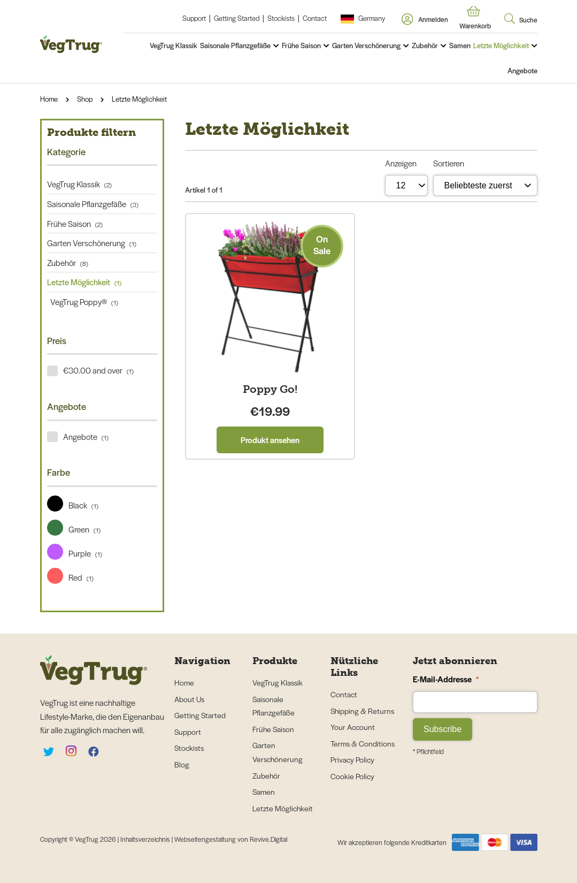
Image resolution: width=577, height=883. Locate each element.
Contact (315, 18)
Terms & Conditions (362, 743)
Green (74, 529)
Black (72, 505)
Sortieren (448, 163)
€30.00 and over (98, 370)
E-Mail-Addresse (446, 678)
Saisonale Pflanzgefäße (235, 45)
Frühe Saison (301, 45)
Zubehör (425, 45)
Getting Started (236, 18)
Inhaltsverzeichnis (146, 839)
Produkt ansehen (270, 439)
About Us (189, 699)
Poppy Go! (270, 389)
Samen (460, 45)
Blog (181, 764)
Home (49, 99)
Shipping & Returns (362, 710)
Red (70, 577)
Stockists (281, 18)
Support (194, 18)
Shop (85, 99)
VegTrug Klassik (173, 45)
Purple (74, 553)
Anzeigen (401, 163)
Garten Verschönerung (366, 45)
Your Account (352, 726)
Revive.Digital (268, 839)
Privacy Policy (352, 759)
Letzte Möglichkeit (501, 45)
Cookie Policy (352, 776)
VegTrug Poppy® (82, 301)
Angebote (522, 70)
